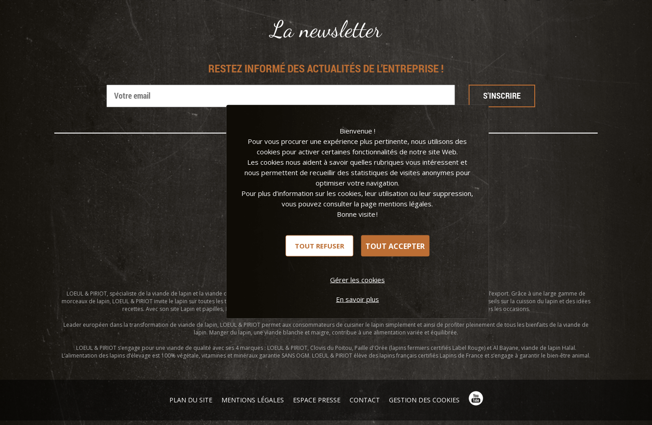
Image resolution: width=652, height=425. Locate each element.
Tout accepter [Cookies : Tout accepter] (395, 246)
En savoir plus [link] (357, 299)
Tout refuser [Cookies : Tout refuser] (319, 245)
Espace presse (316, 400)
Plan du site (190, 400)
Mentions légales (252, 400)
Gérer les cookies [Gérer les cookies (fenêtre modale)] (357, 279)
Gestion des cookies (424, 400)
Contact (365, 400)
